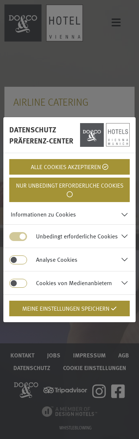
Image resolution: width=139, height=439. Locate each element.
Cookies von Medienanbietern (74, 282)
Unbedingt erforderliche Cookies (77, 236)
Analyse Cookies (56, 259)
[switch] (18, 259)
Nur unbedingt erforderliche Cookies (69, 189)
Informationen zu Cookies (43, 214)
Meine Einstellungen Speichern (69, 308)
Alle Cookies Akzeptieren (69, 166)
